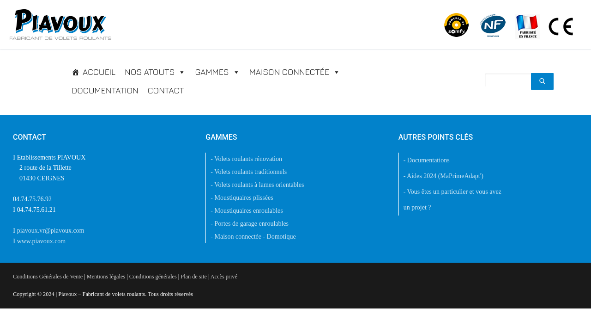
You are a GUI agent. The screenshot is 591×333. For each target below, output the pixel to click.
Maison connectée (294, 72)
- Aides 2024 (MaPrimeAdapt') (443, 176)
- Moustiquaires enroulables (247, 210)
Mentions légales (106, 276)
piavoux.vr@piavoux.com (50, 230)
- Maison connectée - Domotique (253, 236)
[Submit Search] (542, 81)
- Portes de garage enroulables (250, 223)
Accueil (99, 72)
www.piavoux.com (41, 241)
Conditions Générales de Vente (48, 276)
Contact (166, 90)
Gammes (217, 72)
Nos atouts (155, 72)
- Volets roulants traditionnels (249, 171)
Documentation (105, 90)
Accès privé (224, 276)
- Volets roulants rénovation (246, 158)
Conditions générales (153, 276)
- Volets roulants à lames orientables (257, 184)
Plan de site (193, 276)
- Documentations (427, 160)
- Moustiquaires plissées (242, 197)
